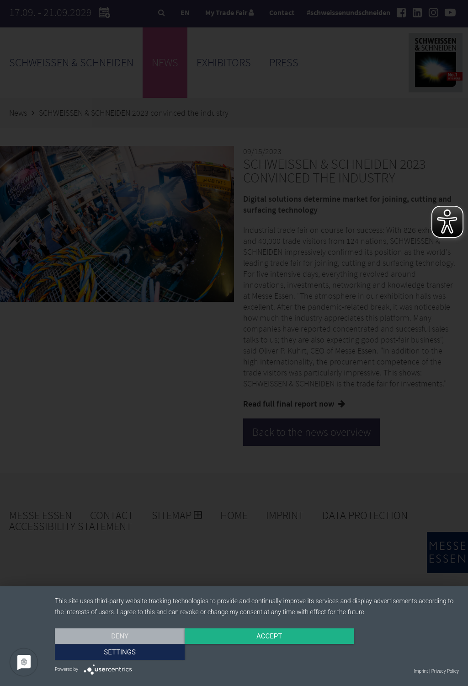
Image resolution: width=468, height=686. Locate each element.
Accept (257, 652)
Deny (115, 652)
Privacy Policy (445, 671)
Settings (399, 652)
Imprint (421, 671)
